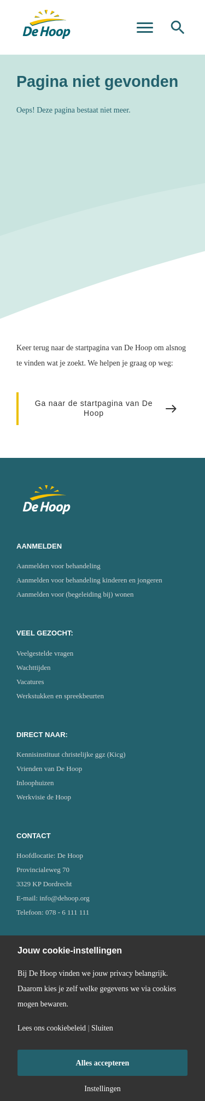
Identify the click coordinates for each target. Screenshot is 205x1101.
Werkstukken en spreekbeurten (60, 696)
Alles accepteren (103, 1062)
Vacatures (30, 682)
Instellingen (102, 1088)
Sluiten (102, 1028)
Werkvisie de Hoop (43, 797)
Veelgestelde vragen (44, 653)
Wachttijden (33, 667)
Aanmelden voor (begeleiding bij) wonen (74, 594)
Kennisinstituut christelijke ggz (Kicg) (71, 754)
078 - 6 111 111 (67, 912)
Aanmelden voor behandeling (58, 566)
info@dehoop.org (64, 898)
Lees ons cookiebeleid (51, 1028)
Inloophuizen (35, 783)
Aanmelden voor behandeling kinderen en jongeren (89, 580)
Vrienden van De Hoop (49, 768)
